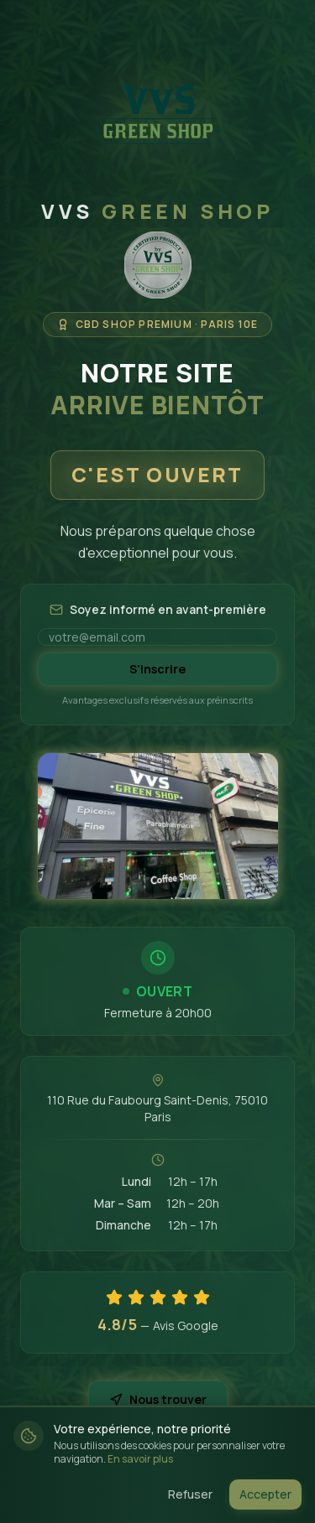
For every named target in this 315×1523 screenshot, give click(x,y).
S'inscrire (157, 669)
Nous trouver (158, 1399)
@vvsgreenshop (158, 1474)
